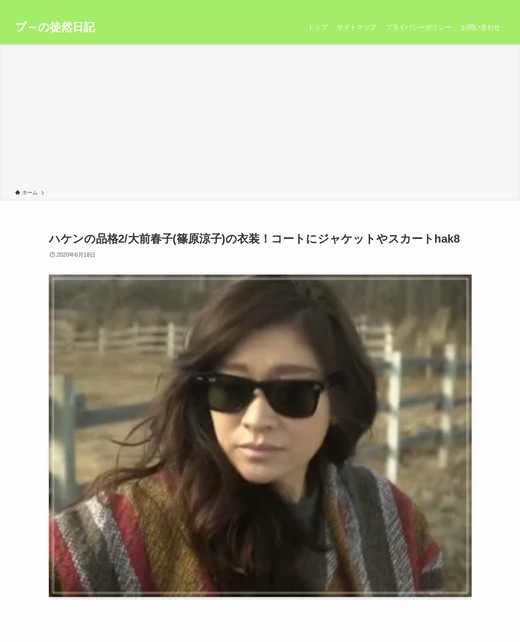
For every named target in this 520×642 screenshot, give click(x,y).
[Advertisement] (260, 118)
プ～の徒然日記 (55, 27)
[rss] (487, 5)
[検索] (499, 5)
